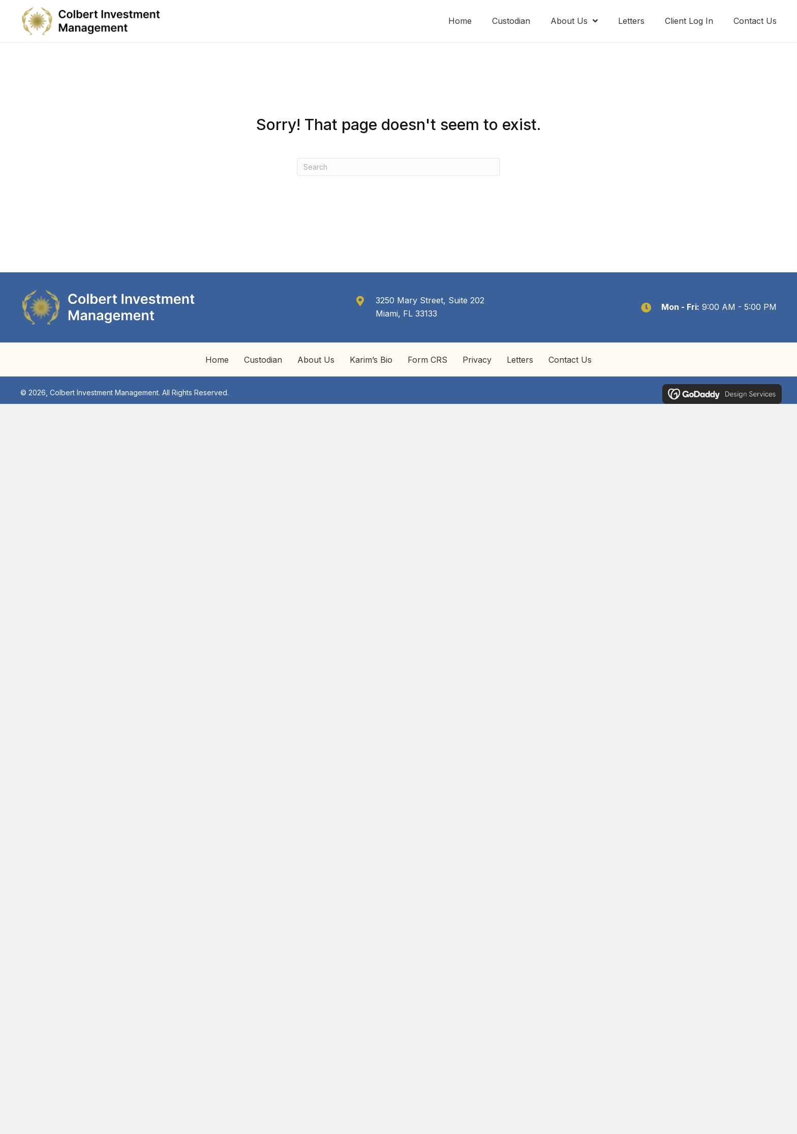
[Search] (398, 167)
